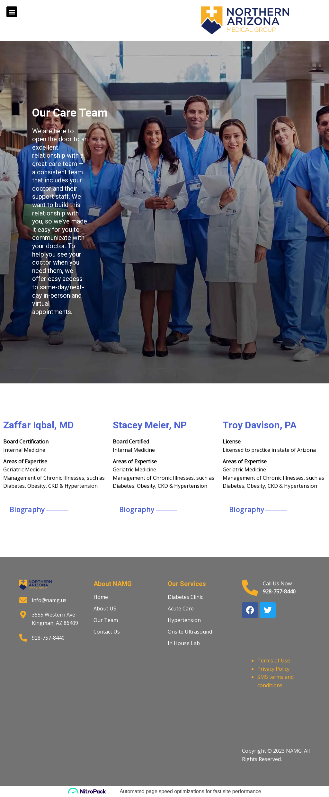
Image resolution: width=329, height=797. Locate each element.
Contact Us (106, 631)
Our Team (105, 620)
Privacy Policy (273, 668)
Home (100, 596)
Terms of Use (273, 660)
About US (104, 608)
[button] (11, 11)
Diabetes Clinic (185, 596)
